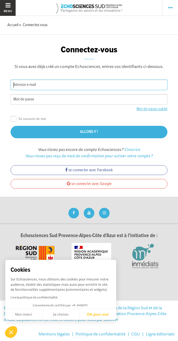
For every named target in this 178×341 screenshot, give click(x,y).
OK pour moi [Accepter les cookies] (98, 314)
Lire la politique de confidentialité (34, 297)
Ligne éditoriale (160, 333)
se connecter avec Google (89, 184)
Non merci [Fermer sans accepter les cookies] (23, 314)
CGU (135, 333)
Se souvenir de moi (28, 119)
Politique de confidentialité (100, 333)
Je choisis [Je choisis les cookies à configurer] (60, 314)
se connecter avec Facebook (89, 170)
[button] (11, 332)
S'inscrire (132, 149)
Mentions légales (54, 333)
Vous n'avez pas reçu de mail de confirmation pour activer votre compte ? (89, 155)
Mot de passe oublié (152, 109)
